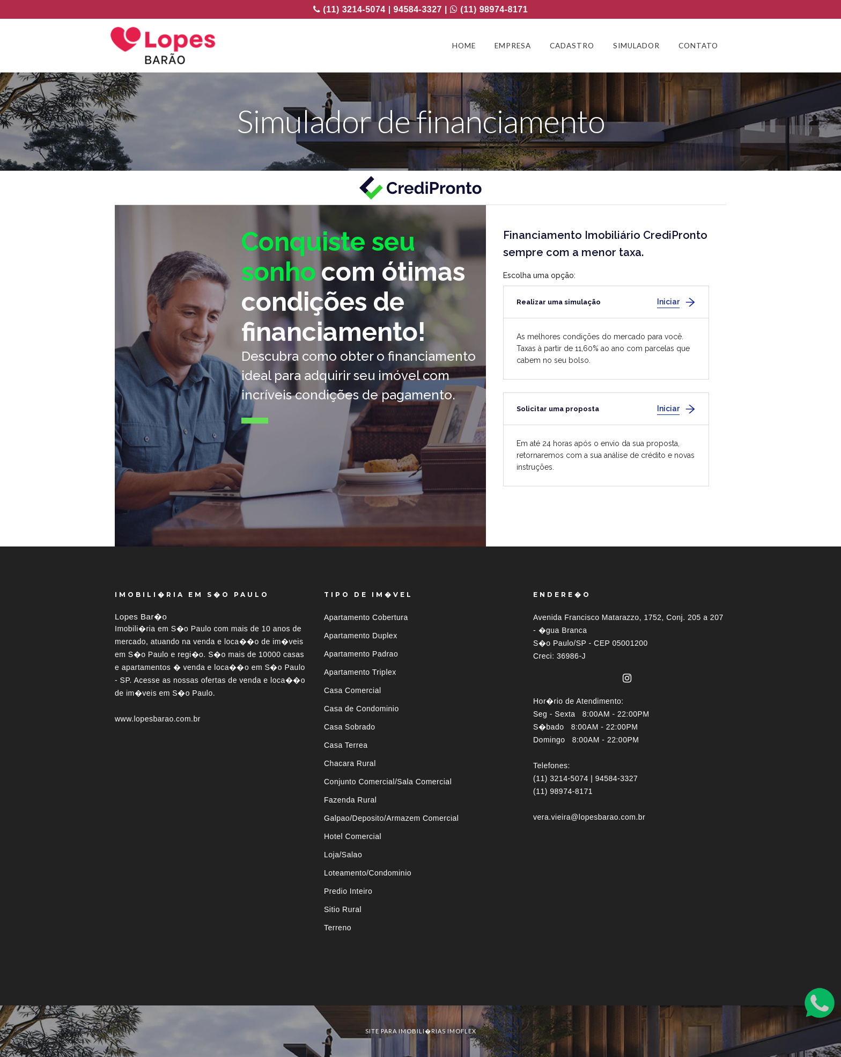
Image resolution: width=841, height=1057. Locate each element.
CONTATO (698, 45)
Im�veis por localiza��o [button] (163, 985)
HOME (464, 45)
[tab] (420, 986)
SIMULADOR (636, 45)
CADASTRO (572, 45)
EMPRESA (513, 45)
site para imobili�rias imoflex (420, 1030)
